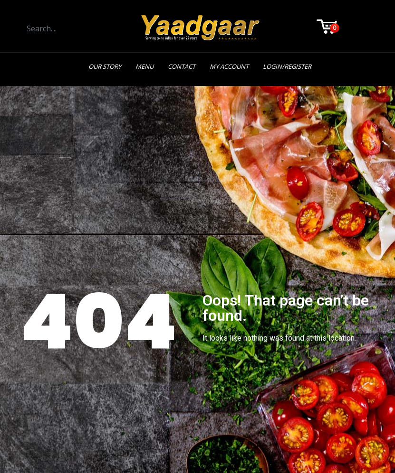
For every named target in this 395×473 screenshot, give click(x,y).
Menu (144, 66)
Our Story (104, 66)
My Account (229, 66)
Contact (181, 66)
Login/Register (287, 66)
